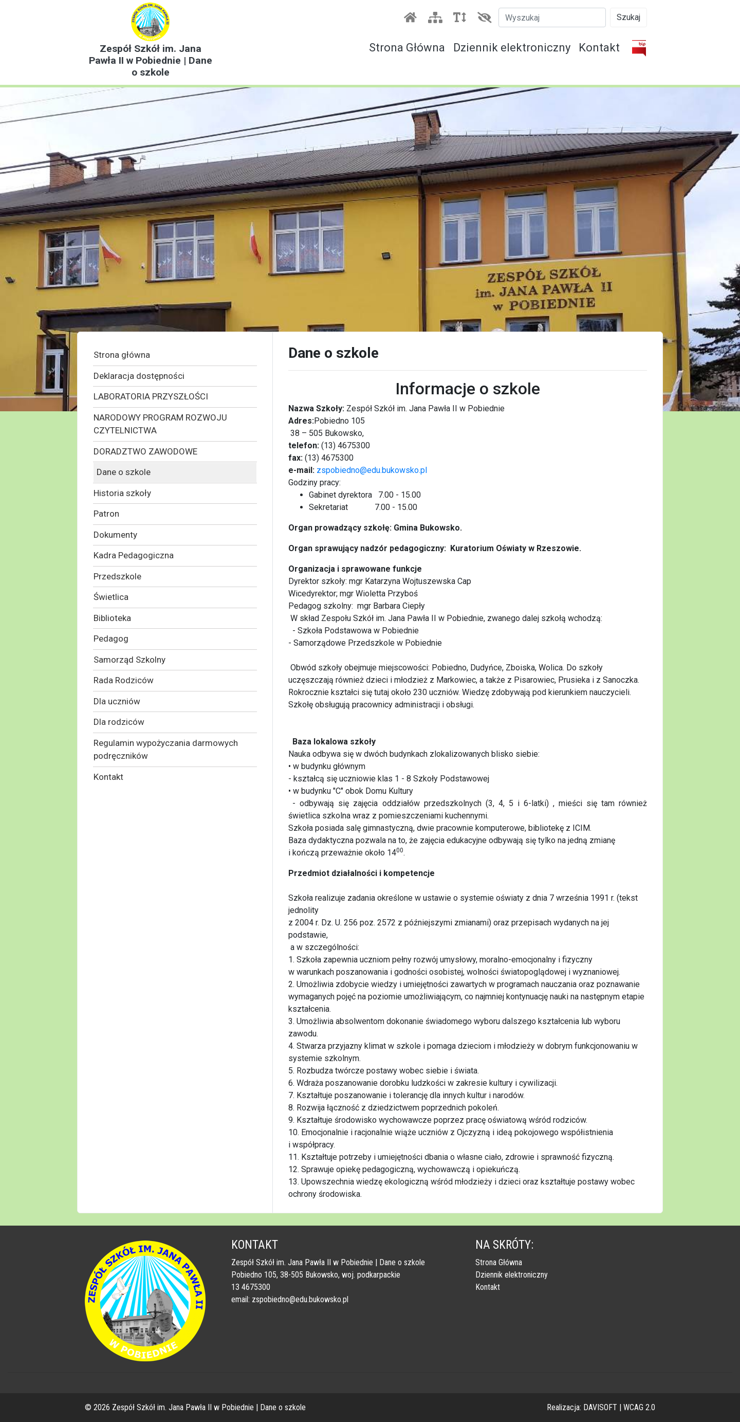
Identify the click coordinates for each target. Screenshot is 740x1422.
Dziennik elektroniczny (511, 47)
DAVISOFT (600, 1407)
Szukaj (628, 17)
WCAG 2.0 (639, 1407)
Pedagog (111, 638)
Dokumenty (115, 535)
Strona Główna (407, 47)
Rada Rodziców (124, 680)
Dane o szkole (124, 472)
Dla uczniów (117, 701)
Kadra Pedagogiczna (134, 555)
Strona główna (122, 355)
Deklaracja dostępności (139, 376)
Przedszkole (117, 576)
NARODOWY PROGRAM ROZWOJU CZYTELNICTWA (160, 424)
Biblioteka (112, 618)
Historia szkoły (122, 493)
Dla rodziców (119, 722)
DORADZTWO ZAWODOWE (145, 451)
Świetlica (111, 597)
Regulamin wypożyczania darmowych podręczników (166, 749)
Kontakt (599, 47)
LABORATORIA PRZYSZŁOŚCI (151, 396)
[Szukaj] (552, 17)
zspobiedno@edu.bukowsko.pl (372, 470)
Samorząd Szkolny (129, 659)
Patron (106, 513)
